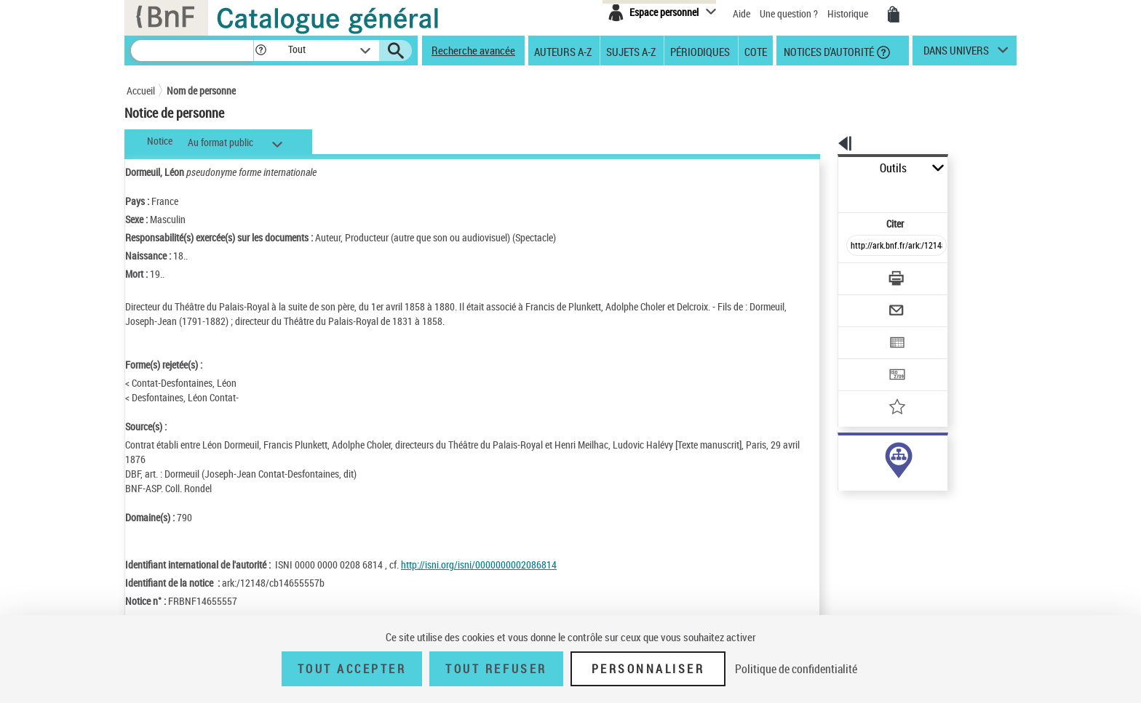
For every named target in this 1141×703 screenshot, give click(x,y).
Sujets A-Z (631, 51)
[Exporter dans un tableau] (866, 303)
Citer (833, 191)
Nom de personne (201, 90)
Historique (848, 13)
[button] (260, 50)
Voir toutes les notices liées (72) (878, 516)
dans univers (956, 53)
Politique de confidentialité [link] (796, 669)
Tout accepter (352, 669)
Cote (755, 51)
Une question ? (789, 13)
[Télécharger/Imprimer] (858, 246)
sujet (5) (840, 486)
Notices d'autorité (828, 51)
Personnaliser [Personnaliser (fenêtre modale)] (648, 669)
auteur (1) (843, 457)
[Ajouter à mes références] (864, 360)
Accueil (141, 90)
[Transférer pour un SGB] (862, 331)
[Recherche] (192, 50)
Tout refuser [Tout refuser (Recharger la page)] (495, 669)
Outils (821, 168)
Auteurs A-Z (563, 51)
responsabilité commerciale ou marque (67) (908, 471)
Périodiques (700, 51)
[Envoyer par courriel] (855, 275)
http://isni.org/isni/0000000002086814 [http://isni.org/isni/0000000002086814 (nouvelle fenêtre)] (479, 564)
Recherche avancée (473, 50)
